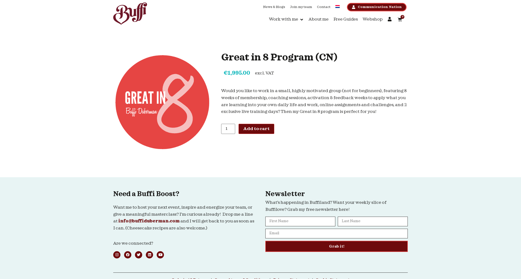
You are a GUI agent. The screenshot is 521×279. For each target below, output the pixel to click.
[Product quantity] (228, 129)
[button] (286, 19)
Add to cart (256, 129)
